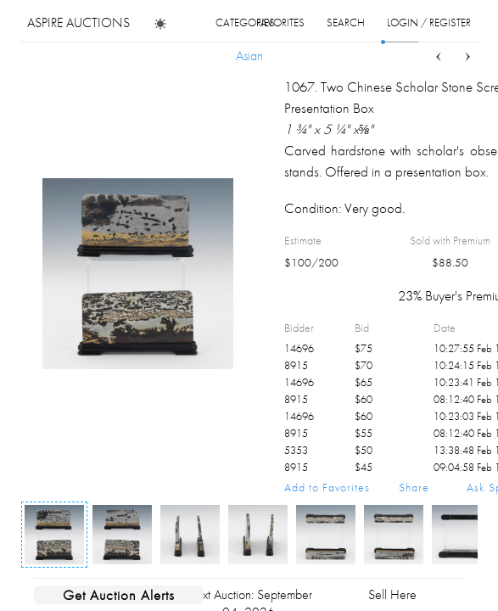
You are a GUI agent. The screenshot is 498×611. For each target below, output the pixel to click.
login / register (429, 22)
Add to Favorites (327, 487)
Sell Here (392, 594)
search (346, 22)
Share (414, 487)
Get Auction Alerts (119, 595)
